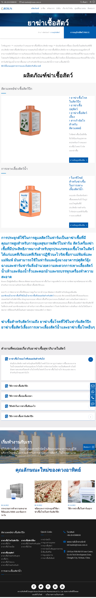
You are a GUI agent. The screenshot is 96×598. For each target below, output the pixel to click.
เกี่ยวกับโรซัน (67, 8)
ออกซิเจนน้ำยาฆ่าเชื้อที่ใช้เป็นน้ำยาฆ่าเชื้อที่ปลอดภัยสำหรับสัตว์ (27, 296)
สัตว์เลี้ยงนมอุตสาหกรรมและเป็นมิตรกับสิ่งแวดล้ (21, 66)
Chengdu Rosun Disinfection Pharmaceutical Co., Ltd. (45, 592)
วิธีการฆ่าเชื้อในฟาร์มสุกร (80, 509)
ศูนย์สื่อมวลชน (80, 8)
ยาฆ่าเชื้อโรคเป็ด (7, 548)
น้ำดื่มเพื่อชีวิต (46, 553)
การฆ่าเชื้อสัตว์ (46, 547)
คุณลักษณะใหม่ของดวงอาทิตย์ (48, 471)
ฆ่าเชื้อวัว (4, 560)
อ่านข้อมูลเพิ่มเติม (76, 160)
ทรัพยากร (50, 8)
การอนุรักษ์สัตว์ (55, 32)
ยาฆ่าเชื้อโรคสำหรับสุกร (10, 557)
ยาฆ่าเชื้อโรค (26, 548)
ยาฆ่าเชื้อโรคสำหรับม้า (10, 566)
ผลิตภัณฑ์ (35, 8)
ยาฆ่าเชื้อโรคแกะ (8, 563)
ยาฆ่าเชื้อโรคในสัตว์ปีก (76, 99)
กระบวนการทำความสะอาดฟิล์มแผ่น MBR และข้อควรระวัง (14, 512)
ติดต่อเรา (91, 8)
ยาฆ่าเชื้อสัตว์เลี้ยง (77, 114)
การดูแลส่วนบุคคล (48, 544)
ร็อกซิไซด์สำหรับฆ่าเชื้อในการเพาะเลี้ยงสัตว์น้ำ (77, 183)
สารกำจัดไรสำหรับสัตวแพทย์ (75, 124)
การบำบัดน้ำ (45, 541)
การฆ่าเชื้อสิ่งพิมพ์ (47, 559)
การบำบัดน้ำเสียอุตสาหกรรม (52, 550)
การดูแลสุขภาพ (47, 556)
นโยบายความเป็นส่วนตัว (55, 595)
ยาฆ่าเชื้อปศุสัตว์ (74, 107)
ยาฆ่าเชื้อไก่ (5, 545)
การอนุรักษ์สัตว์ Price (80, 32)
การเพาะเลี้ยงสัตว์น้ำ (15, 169)
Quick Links (46, 533)
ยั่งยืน (58, 8)
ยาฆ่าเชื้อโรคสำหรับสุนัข (30, 545)
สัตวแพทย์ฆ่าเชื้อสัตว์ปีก (17, 89)
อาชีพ (43, 8)
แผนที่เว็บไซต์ (37, 595)
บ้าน (39, 32)
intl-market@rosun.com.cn (30, 2)
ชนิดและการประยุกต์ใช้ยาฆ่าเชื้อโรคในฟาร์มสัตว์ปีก (47, 511)
